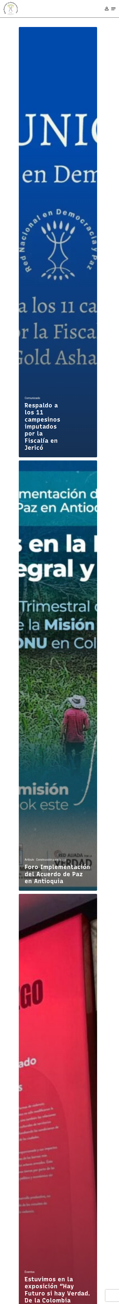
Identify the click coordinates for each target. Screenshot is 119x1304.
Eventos (29, 1272)
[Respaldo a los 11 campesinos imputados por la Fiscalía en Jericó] (58, 242)
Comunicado (32, 398)
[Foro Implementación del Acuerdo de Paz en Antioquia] (58, 675)
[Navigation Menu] (113, 9)
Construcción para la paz (51, 859)
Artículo (29, 859)
